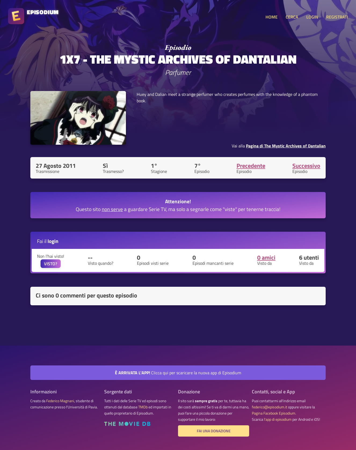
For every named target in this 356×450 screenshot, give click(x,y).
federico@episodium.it (269, 407)
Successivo (306, 165)
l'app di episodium (278, 419)
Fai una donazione (214, 431)
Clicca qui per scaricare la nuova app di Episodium (178, 372)
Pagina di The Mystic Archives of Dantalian (286, 146)
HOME (272, 17)
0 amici (266, 257)
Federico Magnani (60, 401)
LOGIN (312, 17)
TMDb (143, 407)
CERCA (292, 17)
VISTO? (50, 263)
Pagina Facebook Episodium (273, 413)
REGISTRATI (337, 17)
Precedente (251, 165)
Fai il (48, 241)
